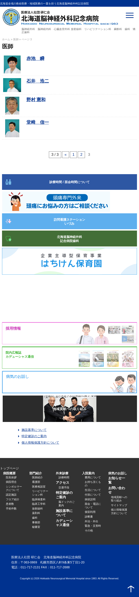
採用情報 (13, 328)
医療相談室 (39, 486)
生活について (93, 490)
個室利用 (90, 512)
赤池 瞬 (35, 58)
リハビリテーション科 (40, 493)
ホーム (6, 39)
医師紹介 (37, 477)
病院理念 (11, 482)
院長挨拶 (11, 477)
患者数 (10, 503)
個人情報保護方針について (40, 442)
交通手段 (64, 487)
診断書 (89, 516)
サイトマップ (119, 505)
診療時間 (64, 477)
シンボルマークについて (14, 488)
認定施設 (11, 494)
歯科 (34, 517)
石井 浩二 (37, 81)
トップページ (9, 468)
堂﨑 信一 (37, 122)
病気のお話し (117, 473)
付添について (93, 494)
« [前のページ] (66, 154)
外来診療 (62, 473)
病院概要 (9, 473)
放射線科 (37, 508)
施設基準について (34, 430)
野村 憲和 (36, 99)
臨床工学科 (39, 503)
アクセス (62, 482)
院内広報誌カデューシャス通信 (20, 354)
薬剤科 (36, 513)
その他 (89, 530)
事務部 (36, 522)
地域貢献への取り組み (70, 409)
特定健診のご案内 (34, 436)
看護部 (36, 482)
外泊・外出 (91, 521)
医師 (16, 39)
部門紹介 (35, 473)
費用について (93, 477)
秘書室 (36, 527)
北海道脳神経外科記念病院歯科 (69, 239)
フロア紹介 (12, 499)
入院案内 (88, 473)
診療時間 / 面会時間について (69, 182)
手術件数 (11, 508)
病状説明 (90, 499)
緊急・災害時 (93, 525)
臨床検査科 (39, 499)
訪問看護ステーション (69, 221)
